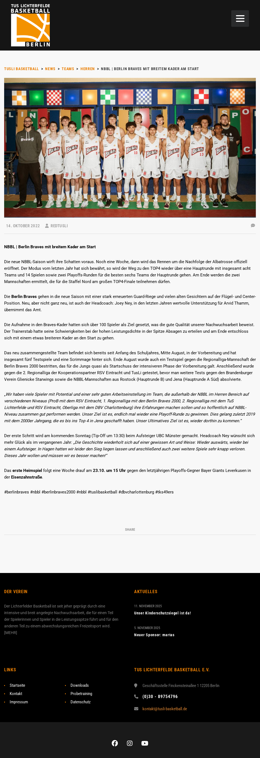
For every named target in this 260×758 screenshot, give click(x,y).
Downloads (80, 685)
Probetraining (81, 693)
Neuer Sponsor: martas (154, 635)
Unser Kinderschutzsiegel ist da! (162, 613)
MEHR (10, 632)
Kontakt (16, 693)
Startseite (17, 685)
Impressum (19, 701)
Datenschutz (81, 701)
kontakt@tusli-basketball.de (164, 708)
